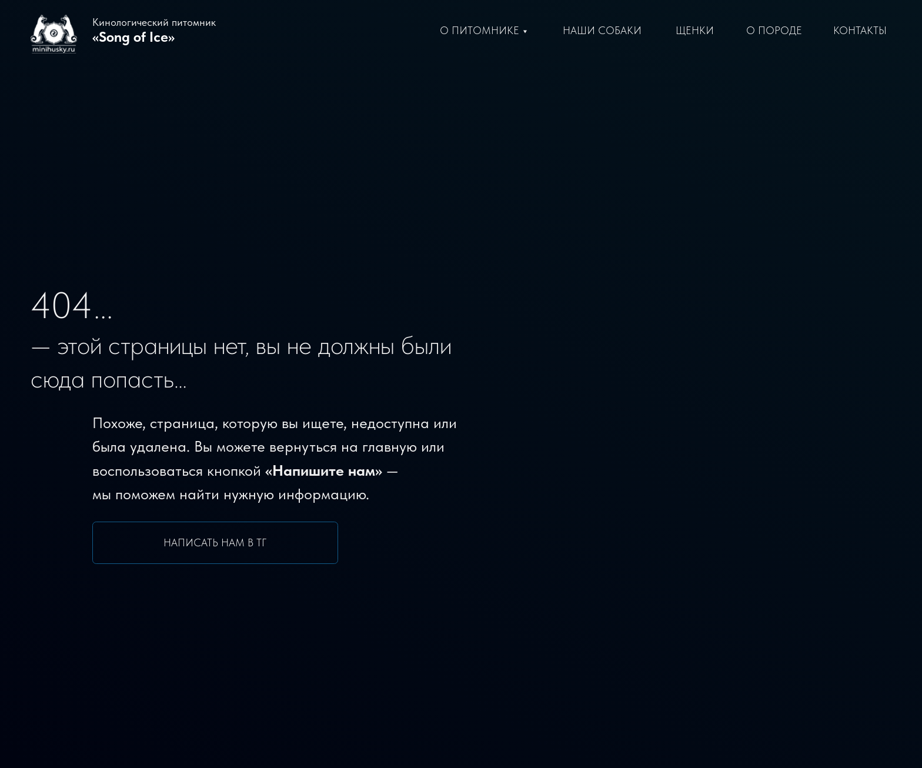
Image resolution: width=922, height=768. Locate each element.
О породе (774, 30)
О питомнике (479, 30)
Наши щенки (579, 608)
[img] (561, 515)
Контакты (860, 30)
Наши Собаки (602, 30)
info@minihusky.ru (788, 588)
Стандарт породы (593, 648)
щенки (695, 30)
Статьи (563, 668)
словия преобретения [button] (606, 628)
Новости (567, 688)
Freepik (882, 745)
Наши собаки (581, 588)
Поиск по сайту (123, 616)
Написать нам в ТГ (214, 389)
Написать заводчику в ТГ (122, 566)
